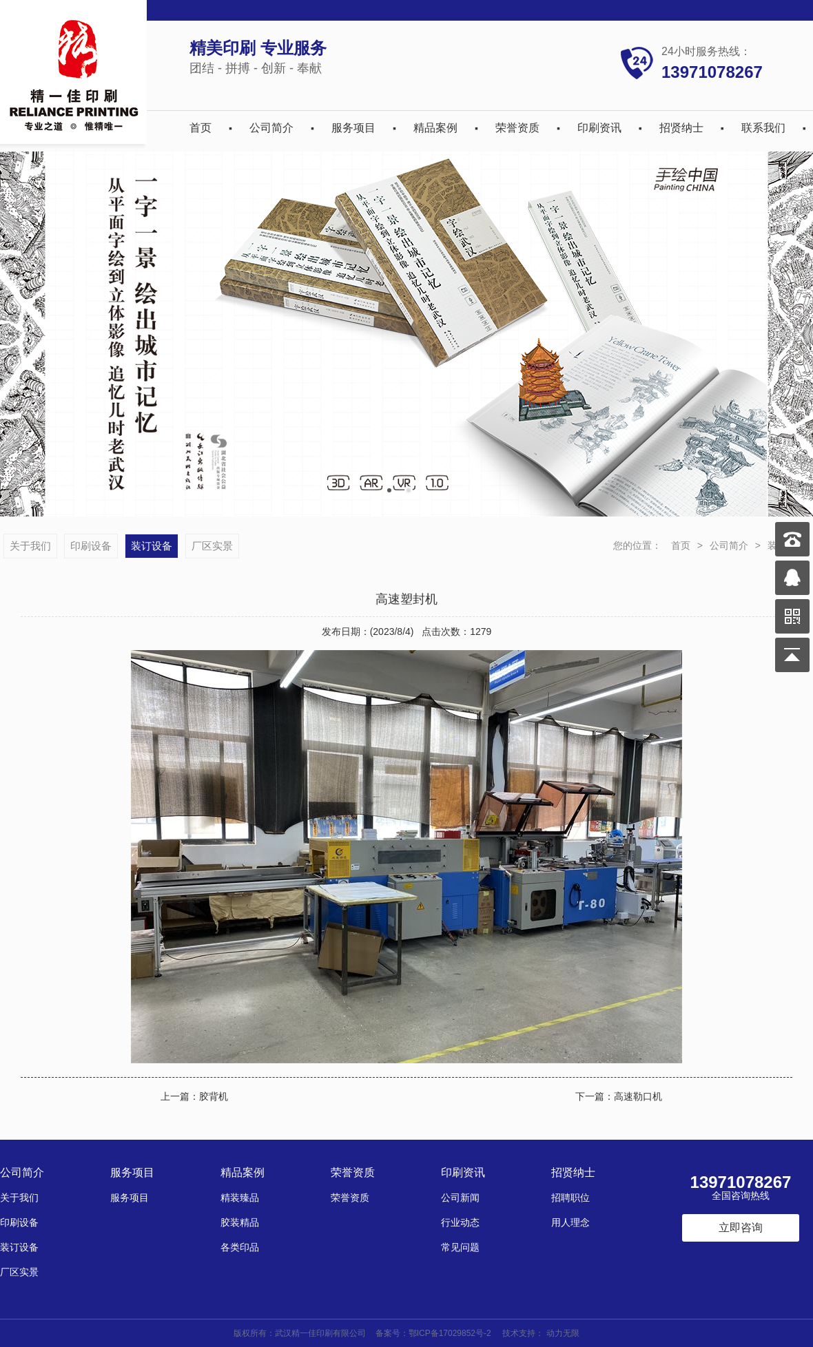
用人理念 (570, 1222)
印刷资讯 (599, 128)
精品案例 (435, 128)
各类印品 (239, 1247)
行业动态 (460, 1222)
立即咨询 (741, 1227)
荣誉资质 (517, 128)
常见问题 (460, 1247)
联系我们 (763, 128)
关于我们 (30, 546)
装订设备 (151, 546)
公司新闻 (460, 1197)
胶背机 (213, 1096)
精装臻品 (239, 1197)
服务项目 (353, 128)
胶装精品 (239, 1222)
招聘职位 (570, 1197)
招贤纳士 (681, 128)
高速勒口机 (638, 1096)
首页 (200, 128)
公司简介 (271, 128)
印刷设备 (91, 546)
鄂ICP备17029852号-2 (450, 1333)
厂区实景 (212, 546)
